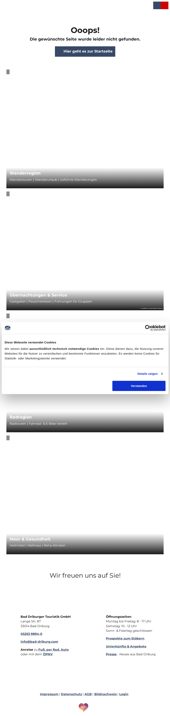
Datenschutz (71, 694)
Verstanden (139, 386)
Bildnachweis (105, 694)
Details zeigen (147, 373)
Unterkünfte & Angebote (126, 646)
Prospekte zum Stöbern (125, 639)
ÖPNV (48, 654)
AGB (88, 694)
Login (123, 694)
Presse (111, 654)
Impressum (49, 694)
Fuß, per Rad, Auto (53, 650)
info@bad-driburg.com (39, 642)
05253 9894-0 (31, 634)
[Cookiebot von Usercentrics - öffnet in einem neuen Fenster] (147, 328)
